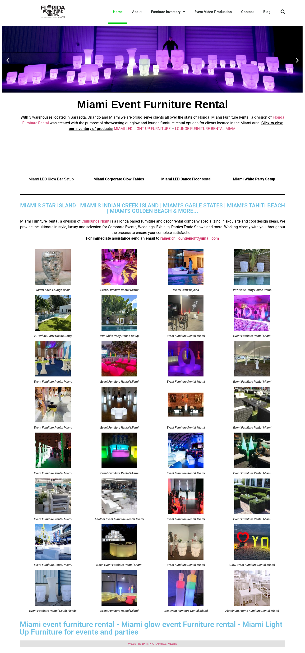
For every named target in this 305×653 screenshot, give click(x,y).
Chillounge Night (96, 221)
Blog (267, 12)
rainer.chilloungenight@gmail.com (189, 238)
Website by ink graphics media (152, 643)
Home (118, 12)
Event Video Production (213, 12)
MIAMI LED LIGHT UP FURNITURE (142, 128)
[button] (283, 12)
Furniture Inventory (168, 12)
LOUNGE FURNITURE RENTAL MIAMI (205, 128)
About (137, 12)
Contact (247, 12)
